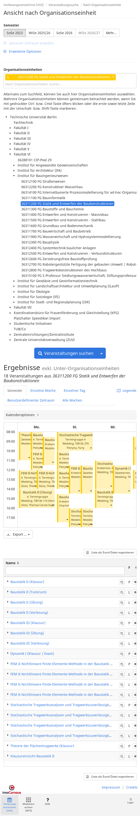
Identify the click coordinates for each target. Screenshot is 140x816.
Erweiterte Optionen (22, 51)
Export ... (18, 534)
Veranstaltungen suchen (65, 353)
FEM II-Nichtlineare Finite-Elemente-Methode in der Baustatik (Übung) (66, 684)
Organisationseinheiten (23, 69)
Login (130, 801)
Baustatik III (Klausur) (27, 622)
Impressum (111, 787)
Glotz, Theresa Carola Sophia (39, 505)
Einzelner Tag (74, 390)
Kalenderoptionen (21, 415)
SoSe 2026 (64, 33)
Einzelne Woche (43, 390)
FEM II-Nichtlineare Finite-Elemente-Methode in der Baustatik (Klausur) (67, 663)
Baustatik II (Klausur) (27, 581)
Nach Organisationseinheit (102, 5)
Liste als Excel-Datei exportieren (110, 552)
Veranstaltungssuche (63, 5)
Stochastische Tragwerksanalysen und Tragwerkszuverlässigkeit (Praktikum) (71, 715)
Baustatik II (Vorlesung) (29, 612)
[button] (29, 457)
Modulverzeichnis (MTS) (28, 805)
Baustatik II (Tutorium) (28, 592)
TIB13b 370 (82, 443)
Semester (11, 25)
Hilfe (47, 802)
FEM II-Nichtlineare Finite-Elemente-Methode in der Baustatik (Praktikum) (69, 674)
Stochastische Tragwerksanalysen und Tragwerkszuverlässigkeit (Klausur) (69, 704)
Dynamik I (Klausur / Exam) (32, 653)
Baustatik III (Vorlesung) (29, 643)
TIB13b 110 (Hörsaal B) (48, 500)
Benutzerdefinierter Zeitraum (30, 400)
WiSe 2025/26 (39, 33)
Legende (126, 390)
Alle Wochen (72, 400)
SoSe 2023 (15, 33)
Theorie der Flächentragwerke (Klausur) (42, 746)
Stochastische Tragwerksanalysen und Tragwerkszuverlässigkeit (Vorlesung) (71, 735)
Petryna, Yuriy (75, 447)
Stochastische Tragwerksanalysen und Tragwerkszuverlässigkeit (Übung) (68, 725)
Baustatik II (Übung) (37, 492)
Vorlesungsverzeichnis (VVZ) (24, 5)
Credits (132, 787)
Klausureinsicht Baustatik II (32, 756)
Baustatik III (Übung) (27, 633)
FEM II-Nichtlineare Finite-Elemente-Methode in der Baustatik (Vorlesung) (69, 694)
